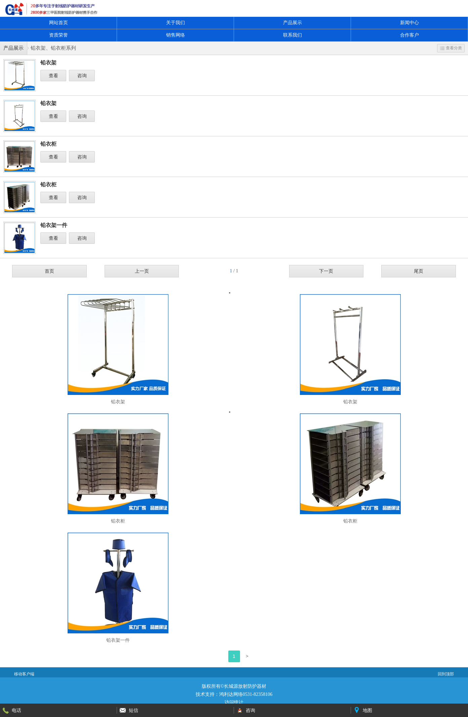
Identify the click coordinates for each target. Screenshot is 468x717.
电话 (16, 710)
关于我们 (175, 22)
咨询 (82, 75)
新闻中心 (409, 22)
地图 (367, 710)
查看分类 (451, 48)
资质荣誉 (58, 35)
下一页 (326, 271)
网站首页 (58, 22)
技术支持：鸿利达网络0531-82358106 (234, 694)
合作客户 (409, 35)
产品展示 (292, 22)
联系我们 (292, 35)
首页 (49, 271)
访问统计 (234, 702)
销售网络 (175, 35)
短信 (133, 710)
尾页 (418, 271)
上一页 (142, 271)
